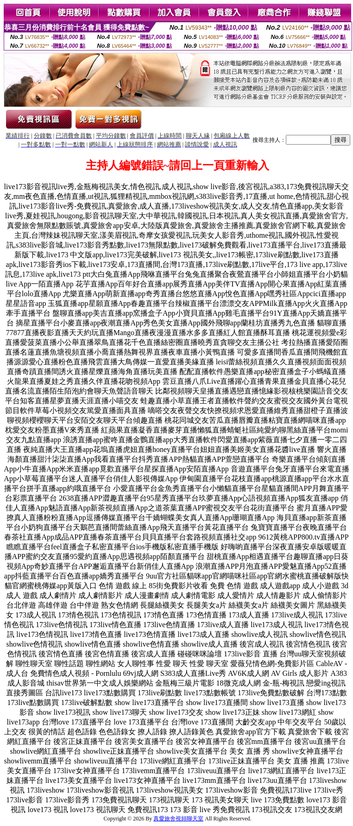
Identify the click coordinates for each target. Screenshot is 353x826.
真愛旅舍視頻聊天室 (178, 818)
